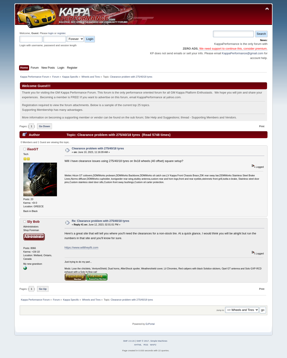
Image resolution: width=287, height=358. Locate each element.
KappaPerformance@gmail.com (242, 53)
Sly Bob (33, 221)
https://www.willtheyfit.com (81, 247)
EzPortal (150, 324)
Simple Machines (158, 341)
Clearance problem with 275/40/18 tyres (98, 148)
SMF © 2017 (143, 341)
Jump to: (220, 310)
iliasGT (32, 149)
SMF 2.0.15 (129, 341)
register (61, 33)
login (51, 33)
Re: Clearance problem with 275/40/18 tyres (100, 221)
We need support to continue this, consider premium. (232, 48)
